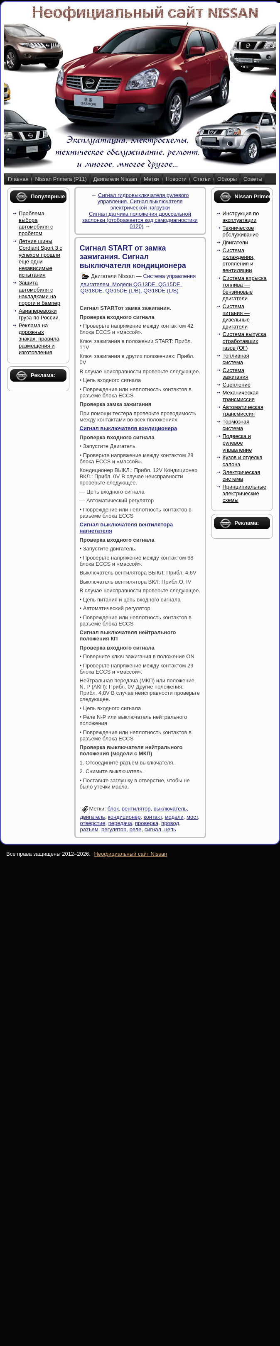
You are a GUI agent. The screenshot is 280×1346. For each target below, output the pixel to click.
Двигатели (235, 242)
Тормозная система (236, 425)
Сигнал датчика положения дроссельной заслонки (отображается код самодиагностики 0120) (140, 220)
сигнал (153, 829)
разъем (89, 829)
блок (113, 809)
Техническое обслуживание (241, 231)
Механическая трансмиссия (241, 395)
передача (120, 823)
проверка (146, 823)
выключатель (170, 809)
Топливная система (236, 359)
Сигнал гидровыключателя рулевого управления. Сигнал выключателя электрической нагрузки (143, 201)
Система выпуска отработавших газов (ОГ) (244, 341)
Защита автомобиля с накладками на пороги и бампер (39, 293)
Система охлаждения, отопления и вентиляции (239, 260)
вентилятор (136, 809)
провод (170, 823)
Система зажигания (235, 373)
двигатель (92, 817)
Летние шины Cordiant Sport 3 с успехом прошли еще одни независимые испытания (40, 258)
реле (136, 829)
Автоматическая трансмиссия (243, 410)
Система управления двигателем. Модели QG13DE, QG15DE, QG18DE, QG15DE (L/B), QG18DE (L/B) (138, 283)
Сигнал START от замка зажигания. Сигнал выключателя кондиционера (133, 257)
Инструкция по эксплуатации (241, 216)
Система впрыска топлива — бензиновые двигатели (245, 288)
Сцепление (237, 385)
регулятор (113, 829)
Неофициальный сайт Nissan (130, 854)
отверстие (93, 823)
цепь (170, 829)
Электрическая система (241, 475)
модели (174, 817)
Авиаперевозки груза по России (39, 314)
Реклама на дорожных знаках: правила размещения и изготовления (39, 338)
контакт (153, 817)
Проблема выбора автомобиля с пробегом (36, 223)
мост (192, 817)
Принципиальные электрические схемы (244, 494)
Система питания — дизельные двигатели (236, 316)
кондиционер (124, 817)
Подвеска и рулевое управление (237, 443)
